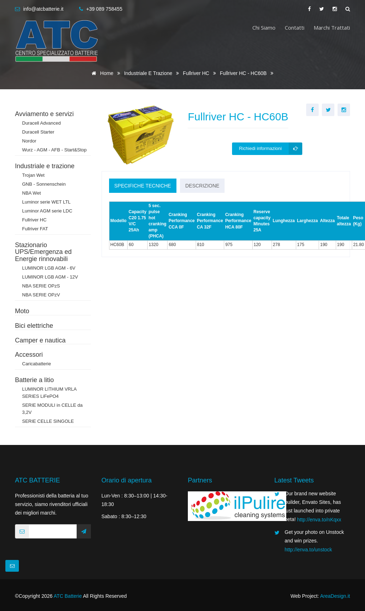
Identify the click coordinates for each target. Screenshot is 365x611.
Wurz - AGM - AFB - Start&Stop (54, 149)
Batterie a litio (34, 380)
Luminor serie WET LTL (46, 202)
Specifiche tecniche (142, 186)
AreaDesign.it (335, 596)
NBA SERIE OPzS (41, 286)
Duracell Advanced (41, 123)
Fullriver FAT (35, 228)
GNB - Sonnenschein (44, 184)
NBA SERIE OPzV (41, 294)
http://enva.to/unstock (308, 549)
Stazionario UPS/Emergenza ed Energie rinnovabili (43, 252)
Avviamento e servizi (44, 113)
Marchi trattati (332, 27)
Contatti (294, 27)
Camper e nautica (40, 340)
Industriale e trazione (149, 73)
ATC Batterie (67, 596)
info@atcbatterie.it (43, 9)
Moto (22, 311)
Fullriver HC (197, 73)
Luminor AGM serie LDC (47, 211)
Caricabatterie (36, 363)
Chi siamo (264, 27)
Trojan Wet (33, 175)
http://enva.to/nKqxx (319, 519)
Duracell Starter (38, 132)
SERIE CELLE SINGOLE (48, 421)
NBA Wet (31, 193)
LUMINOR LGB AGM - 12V (50, 277)
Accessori (29, 354)
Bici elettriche (34, 325)
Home (101, 73)
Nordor (29, 141)
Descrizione (202, 186)
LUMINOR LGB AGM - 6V (49, 268)
